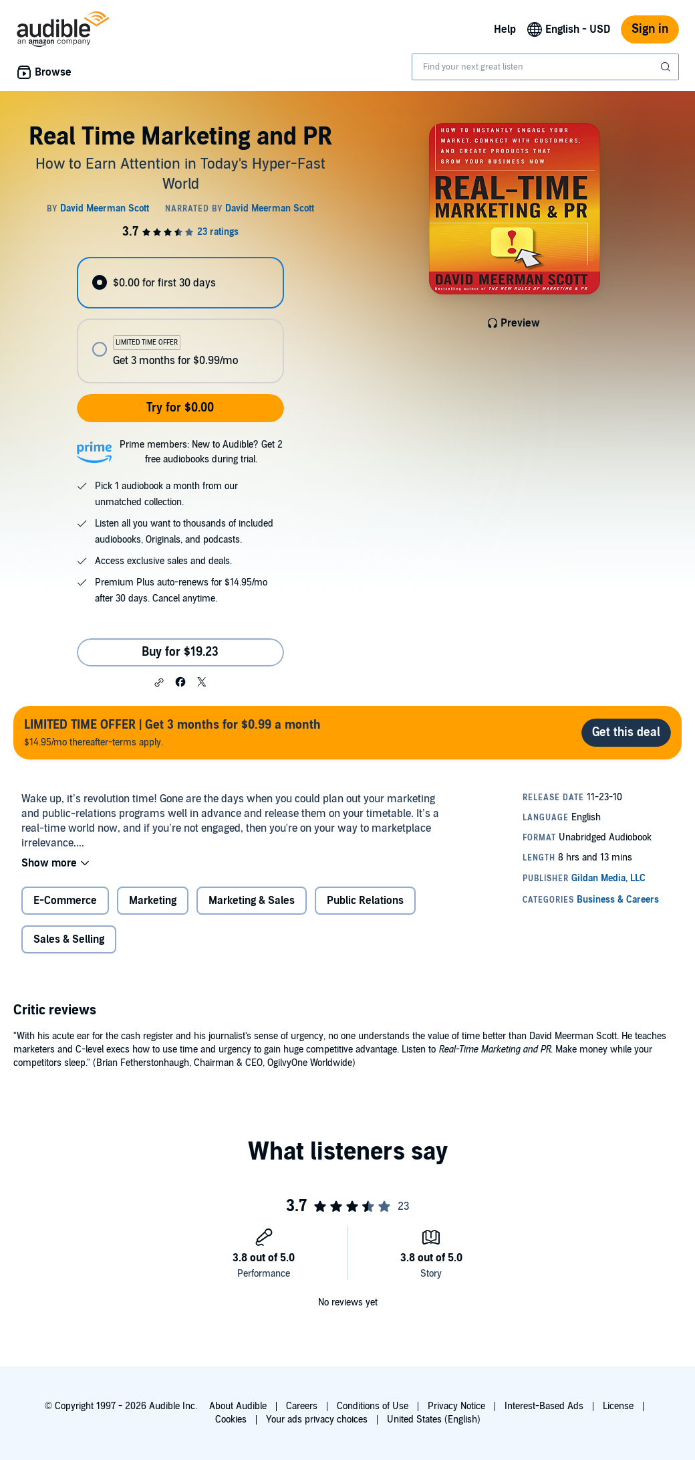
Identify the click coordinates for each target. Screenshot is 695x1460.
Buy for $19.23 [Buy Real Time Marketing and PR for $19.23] (180, 652)
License (618, 1406)
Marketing (152, 900)
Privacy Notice (456, 1406)
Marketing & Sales (251, 900)
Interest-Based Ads (544, 1406)
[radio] (180, 282)
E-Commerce (65, 900)
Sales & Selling (68, 939)
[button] (159, 682)
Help (505, 29)
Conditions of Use (372, 1406)
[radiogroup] (180, 320)
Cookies (231, 1419)
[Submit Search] (667, 67)
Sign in (650, 29)
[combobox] (545, 67)
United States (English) (433, 1419)
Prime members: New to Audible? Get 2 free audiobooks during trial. (201, 452)
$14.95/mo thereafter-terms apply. (172, 732)
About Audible (238, 1406)
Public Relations (365, 900)
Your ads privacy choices (317, 1419)
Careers (301, 1406)
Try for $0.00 (180, 408)
